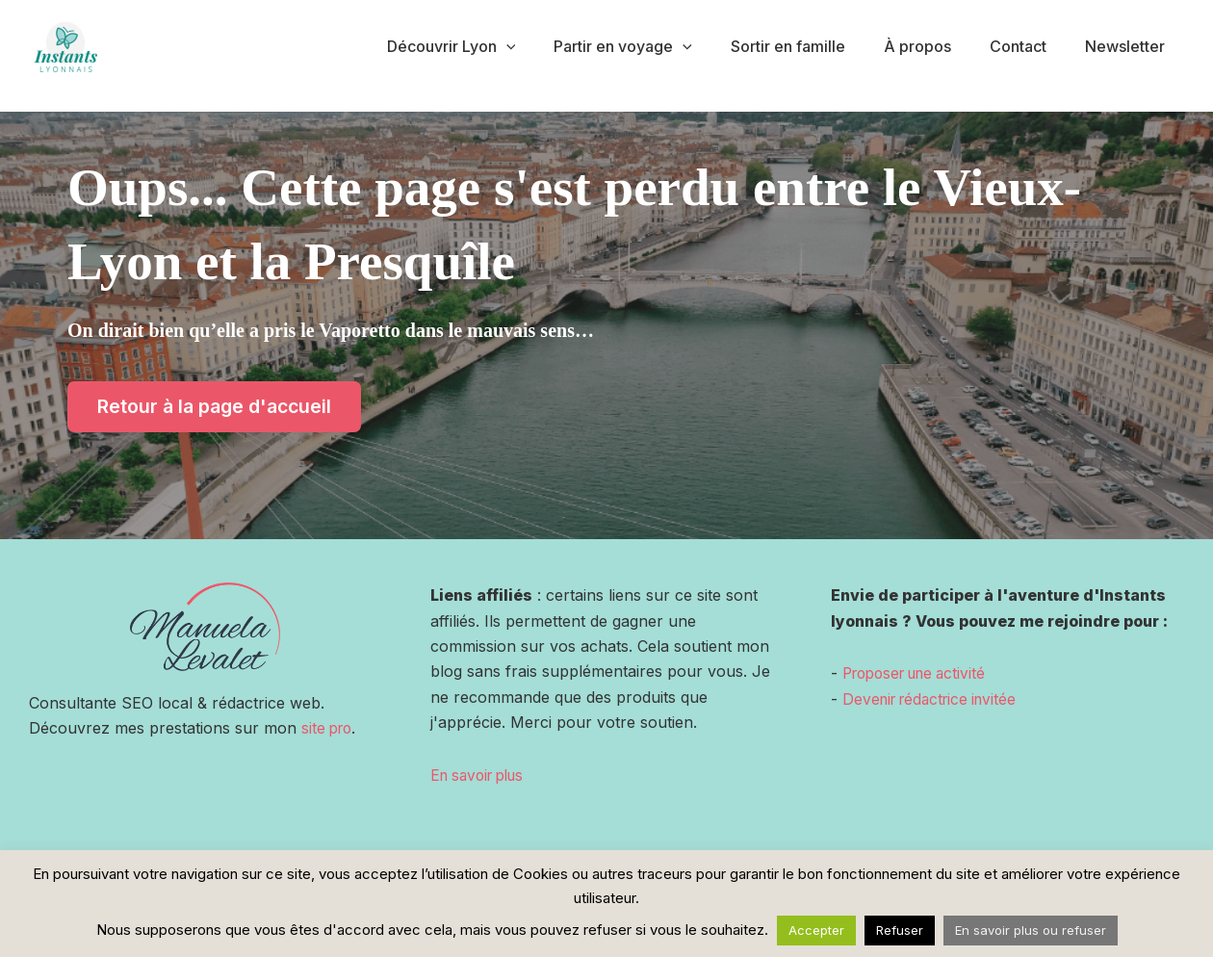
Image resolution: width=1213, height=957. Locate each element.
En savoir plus (482, 775)
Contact (1029, 46)
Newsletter (1129, 46)
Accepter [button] (816, 930)
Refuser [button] (899, 930)
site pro (328, 728)
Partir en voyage (657, 46)
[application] (548, 46)
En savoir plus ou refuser (1030, 930)
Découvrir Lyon (493, 46)
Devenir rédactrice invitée (935, 699)
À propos (936, 46)
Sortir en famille (815, 46)
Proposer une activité (920, 673)
